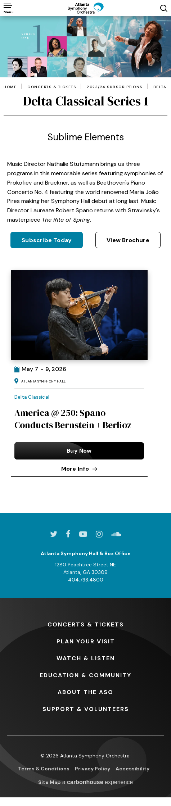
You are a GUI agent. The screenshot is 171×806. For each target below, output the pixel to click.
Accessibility (132, 768)
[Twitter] (53, 534)
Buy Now (79, 450)
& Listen (86, 658)
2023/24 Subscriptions (115, 87)
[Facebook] (68, 534)
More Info (79, 468)
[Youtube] (83, 534)
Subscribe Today (47, 240)
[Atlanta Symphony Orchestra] (86, 8)
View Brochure (128, 240)
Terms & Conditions (43, 768)
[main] (85, 264)
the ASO (85, 692)
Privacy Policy (92, 768)
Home (10, 87)
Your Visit (86, 641)
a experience (97, 782)
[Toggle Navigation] (8, 8)
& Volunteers (85, 709)
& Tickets (86, 624)
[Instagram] (99, 534)
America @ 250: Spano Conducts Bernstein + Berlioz (72, 419)
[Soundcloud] (116, 534)
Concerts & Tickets (51, 87)
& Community (85, 675)
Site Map (49, 782)
